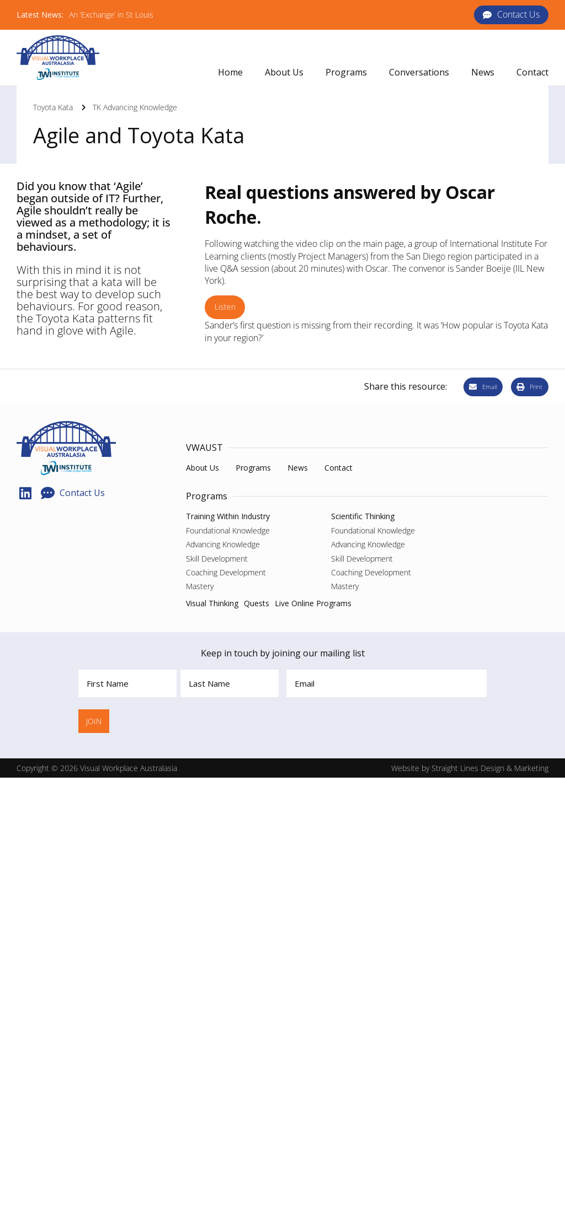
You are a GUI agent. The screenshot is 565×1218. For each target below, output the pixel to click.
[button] (346, 73)
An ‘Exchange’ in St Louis (111, 14)
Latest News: (40, 14)
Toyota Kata (53, 107)
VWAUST (204, 447)
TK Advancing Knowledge (135, 107)
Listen (225, 306)
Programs (206, 496)
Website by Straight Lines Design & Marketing (469, 768)
